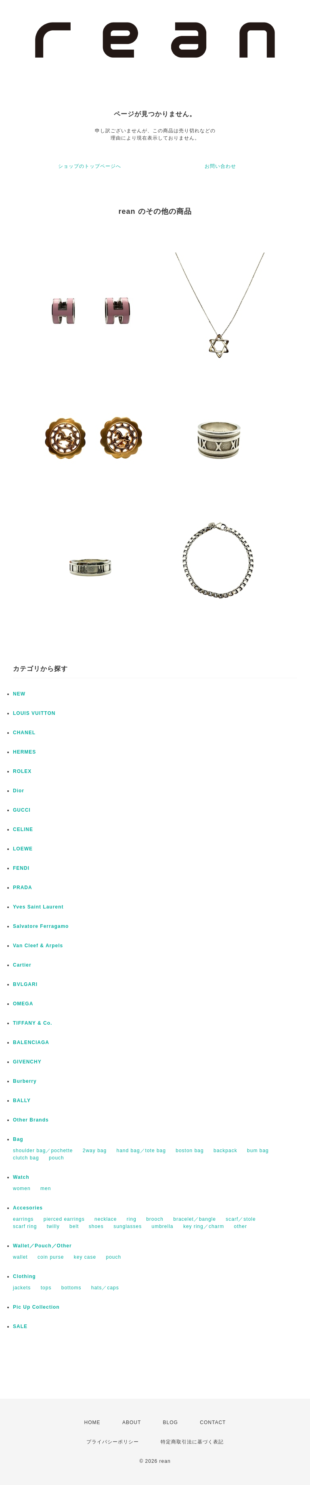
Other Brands (31, 1120)
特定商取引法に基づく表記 (192, 1442)
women (22, 1188)
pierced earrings (64, 1219)
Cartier (22, 965)
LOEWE (23, 849)
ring (131, 1219)
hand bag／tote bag (141, 1150)
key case (85, 1257)
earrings (23, 1219)
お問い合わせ (220, 166)
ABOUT (131, 1422)
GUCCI (22, 810)
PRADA (22, 887)
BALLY (22, 1100)
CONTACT (213, 1422)
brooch (154, 1219)
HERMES (24, 752)
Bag (18, 1139)
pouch (56, 1158)
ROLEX (22, 771)
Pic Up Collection (36, 1307)
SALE (20, 1326)
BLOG (170, 1422)
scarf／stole (241, 1219)
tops (46, 1288)
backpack (225, 1150)
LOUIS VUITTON (34, 713)
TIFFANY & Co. (32, 1023)
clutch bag (26, 1158)
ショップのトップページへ (89, 166)
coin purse (51, 1257)
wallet (20, 1257)
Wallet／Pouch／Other (42, 1246)
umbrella (163, 1226)
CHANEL (24, 732)
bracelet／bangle (194, 1219)
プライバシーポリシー (112, 1442)
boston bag (189, 1150)
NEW (19, 694)
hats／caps (105, 1288)
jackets (22, 1288)
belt (74, 1226)
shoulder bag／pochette (43, 1150)
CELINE (23, 829)
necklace (105, 1219)
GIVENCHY (27, 1062)
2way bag (95, 1150)
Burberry (25, 1081)
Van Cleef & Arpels (38, 945)
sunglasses (127, 1226)
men (45, 1188)
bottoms (71, 1288)
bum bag (258, 1150)
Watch (21, 1177)
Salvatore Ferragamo (41, 926)
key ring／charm (203, 1226)
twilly (53, 1226)
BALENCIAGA (31, 1042)
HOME (92, 1422)
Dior (18, 791)
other (240, 1226)
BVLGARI (25, 984)
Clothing (24, 1276)
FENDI (21, 868)
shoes (96, 1226)
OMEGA (23, 1004)
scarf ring (25, 1226)
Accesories (28, 1208)
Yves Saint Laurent (38, 907)
